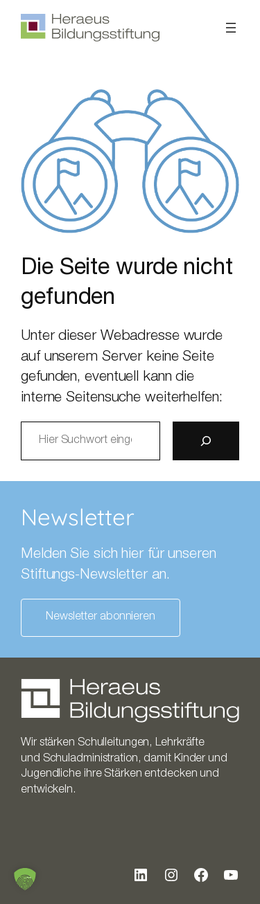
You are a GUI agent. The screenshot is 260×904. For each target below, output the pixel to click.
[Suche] (206, 441)
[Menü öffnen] (231, 27)
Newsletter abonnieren (100, 617)
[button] (25, 879)
